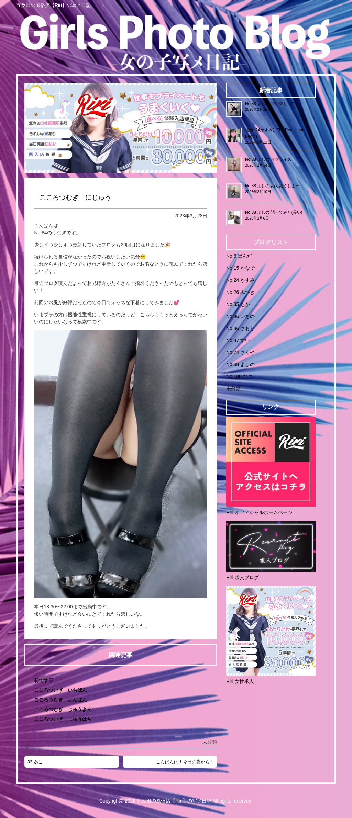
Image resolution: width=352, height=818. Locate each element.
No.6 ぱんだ (239, 256)
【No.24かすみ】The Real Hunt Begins (274, 133)
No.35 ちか (238, 304)
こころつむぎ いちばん (60, 690)
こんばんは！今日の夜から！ (185, 761)
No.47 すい (238, 340)
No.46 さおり (240, 328)
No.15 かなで (240, 268)
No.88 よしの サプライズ (268, 159)
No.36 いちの (240, 316)
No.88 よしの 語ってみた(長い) (273, 212)
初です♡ (43, 680)
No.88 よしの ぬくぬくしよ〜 (272, 185)
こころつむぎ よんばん (60, 699)
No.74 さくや (240, 352)
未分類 (209, 742)
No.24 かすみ (240, 280)
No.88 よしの (240, 364)
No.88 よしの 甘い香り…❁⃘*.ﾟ (272, 103)
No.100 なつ (239, 376)
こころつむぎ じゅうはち (63, 719)
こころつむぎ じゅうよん (63, 709)
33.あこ (35, 761)
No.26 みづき (240, 292)
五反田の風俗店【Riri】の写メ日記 (174, 801)
